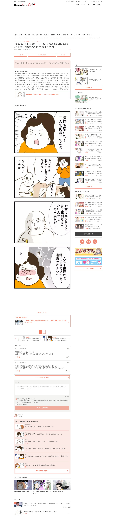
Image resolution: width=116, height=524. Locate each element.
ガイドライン (28, 402)
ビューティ (80, 1)
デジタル (89, 35)
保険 (33, 35)
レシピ (75, 1)
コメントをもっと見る (42, 377)
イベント (59, 35)
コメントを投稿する (42, 408)
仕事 (25, 35)
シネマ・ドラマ (80, 35)
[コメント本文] (42, 389)
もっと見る (88, 87)
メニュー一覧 (99, 1)
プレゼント (93, 1)
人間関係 (52, 35)
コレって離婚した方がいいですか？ (31, 41)
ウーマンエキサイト (26, 49)
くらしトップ (18, 35)
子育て (67, 1)
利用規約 (19, 404)
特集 (76, 65)
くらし (71, 1)
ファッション (71, 35)
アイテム (46, 35)
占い (88, 1)
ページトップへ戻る (88, 268)
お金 (29, 35)
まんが (85, 1)
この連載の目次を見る (42, 470)
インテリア (39, 35)
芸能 (64, 35)
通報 (68, 349)
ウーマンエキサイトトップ (84, 4)
